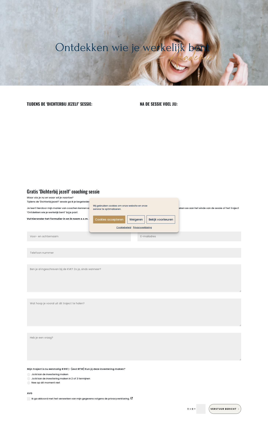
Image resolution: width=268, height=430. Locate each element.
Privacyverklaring (142, 227)
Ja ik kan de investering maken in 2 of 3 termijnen (58, 378)
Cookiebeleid (123, 227)
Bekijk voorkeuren (161, 219)
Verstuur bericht (223, 408)
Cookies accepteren (109, 219)
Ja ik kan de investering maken (47, 374)
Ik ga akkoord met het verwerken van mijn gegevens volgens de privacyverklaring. (80, 398)
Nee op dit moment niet (43, 382)
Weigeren (136, 219)
